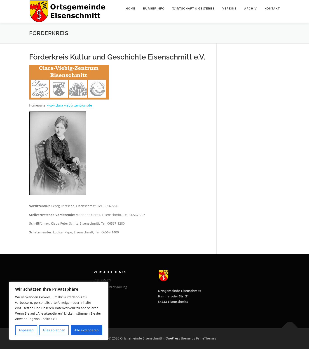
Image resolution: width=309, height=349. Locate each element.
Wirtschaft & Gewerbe (193, 8)
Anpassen (26, 330)
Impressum (102, 280)
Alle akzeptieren (86, 330)
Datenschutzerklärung (110, 287)
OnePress (173, 338)
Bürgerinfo (154, 8)
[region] (58, 311)
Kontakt (272, 8)
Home (130, 8)
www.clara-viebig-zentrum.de (69, 105)
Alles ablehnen (54, 330)
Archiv (250, 8)
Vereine (229, 8)
